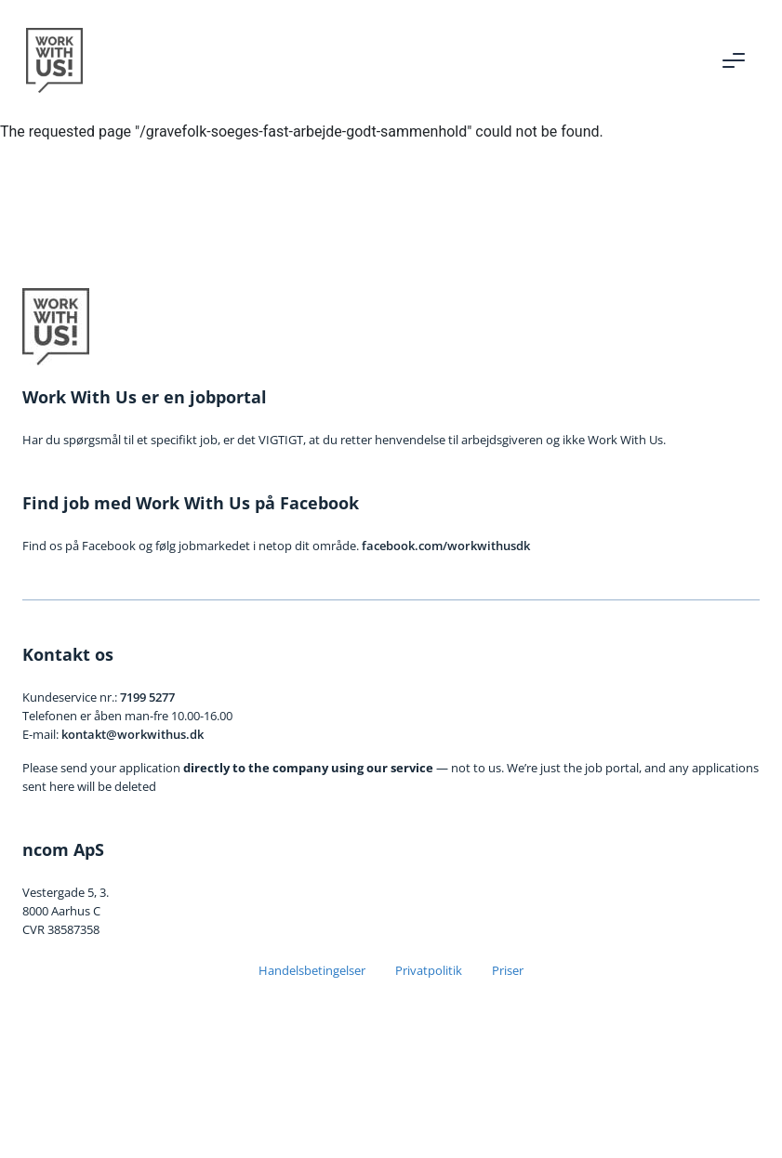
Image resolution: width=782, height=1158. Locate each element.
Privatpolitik (428, 970)
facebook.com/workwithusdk (446, 545)
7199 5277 (147, 697)
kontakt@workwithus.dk (132, 734)
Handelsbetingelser (311, 970)
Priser (508, 970)
